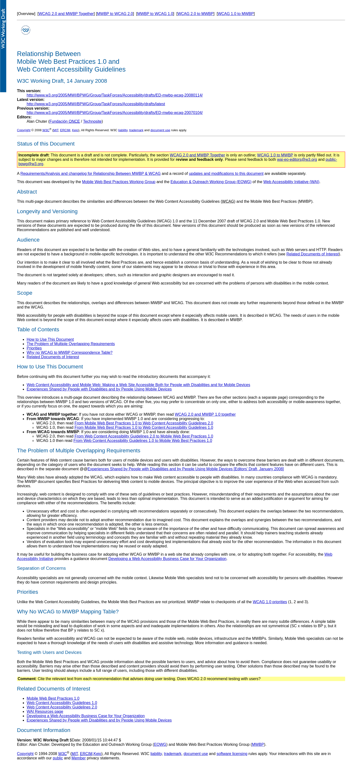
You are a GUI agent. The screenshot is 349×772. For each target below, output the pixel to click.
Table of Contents (38, 329)
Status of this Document (46, 144)
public (58, 758)
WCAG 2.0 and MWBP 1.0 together (205, 414)
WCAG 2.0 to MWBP (195, 14)
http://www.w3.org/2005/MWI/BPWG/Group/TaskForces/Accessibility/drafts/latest (96, 104)
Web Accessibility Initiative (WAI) (291, 182)
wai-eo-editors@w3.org (297, 159)
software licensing (232, 754)
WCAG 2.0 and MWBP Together (66, 14)
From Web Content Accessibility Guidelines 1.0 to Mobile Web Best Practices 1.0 (142, 441)
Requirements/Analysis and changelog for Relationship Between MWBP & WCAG (90, 173)
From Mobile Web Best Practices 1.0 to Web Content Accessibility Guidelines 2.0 (143, 423)
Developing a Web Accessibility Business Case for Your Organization (167, 559)
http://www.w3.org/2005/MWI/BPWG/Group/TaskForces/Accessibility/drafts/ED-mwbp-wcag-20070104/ (115, 113)
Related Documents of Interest (312, 254)
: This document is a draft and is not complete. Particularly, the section (94, 155)
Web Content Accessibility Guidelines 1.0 (62, 703)
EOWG (160, 744)
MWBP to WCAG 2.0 (115, 14)
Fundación (64, 121)
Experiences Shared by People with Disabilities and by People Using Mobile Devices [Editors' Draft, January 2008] (185, 469)
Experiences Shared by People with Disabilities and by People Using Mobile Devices (99, 389)
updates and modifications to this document (226, 173)
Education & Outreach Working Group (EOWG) (211, 182)
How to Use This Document (50, 339)
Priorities (34, 348)
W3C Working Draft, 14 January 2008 (62, 81)
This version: (29, 91)
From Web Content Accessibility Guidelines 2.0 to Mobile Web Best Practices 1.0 (143, 436)
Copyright (24, 130)
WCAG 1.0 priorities (270, 602)
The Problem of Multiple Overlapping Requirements (71, 344)
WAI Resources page (45, 711)
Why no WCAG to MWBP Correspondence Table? (69, 352)
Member (78, 758)
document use (160, 130)
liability (122, 130)
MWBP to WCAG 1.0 (155, 14)
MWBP (258, 744)
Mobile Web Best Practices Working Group (119, 182)
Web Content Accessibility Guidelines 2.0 (62, 707)
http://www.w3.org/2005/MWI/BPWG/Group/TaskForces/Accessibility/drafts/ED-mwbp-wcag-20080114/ (115, 95)
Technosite (92, 121)
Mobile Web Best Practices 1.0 (53, 698)
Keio (75, 130)
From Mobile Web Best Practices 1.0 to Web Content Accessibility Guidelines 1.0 (143, 427)
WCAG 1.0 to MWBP (236, 14)
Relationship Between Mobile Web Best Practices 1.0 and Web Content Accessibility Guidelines (71, 61)
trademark (136, 130)
